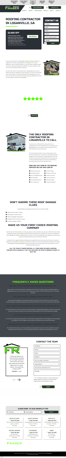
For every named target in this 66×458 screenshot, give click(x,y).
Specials (45, 10)
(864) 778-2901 (33, 3)
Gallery (30, 10)
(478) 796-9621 (24, 2)
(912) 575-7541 (34, 432)
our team (45, 156)
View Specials (33, 36)
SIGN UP (51, 412)
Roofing (24, 10)
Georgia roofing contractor (32, 61)
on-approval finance (19, 240)
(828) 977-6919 (52, 2)
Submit (53, 43)
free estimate (23, 77)
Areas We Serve (38, 10)
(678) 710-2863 (14, 2)
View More (34, 115)
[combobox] (51, 37)
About (51, 10)
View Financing (37, 7)
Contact (58, 10)
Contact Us (54, 7)
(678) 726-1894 (34, 420)
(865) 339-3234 (42, 2)
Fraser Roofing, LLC (19, 232)
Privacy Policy (48, 453)
